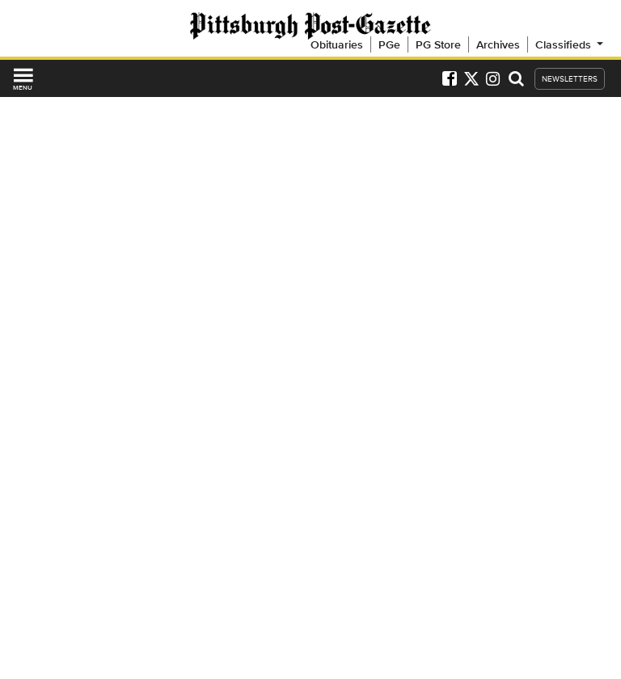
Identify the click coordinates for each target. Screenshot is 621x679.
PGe (389, 44)
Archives (498, 44)
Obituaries (336, 44)
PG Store (438, 44)
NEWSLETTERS (570, 79)
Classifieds (570, 44)
